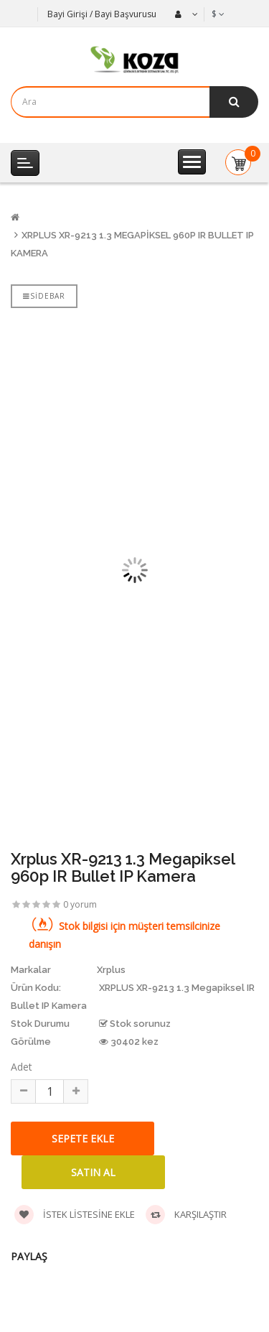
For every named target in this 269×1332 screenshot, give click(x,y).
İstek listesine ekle (74, 1214)
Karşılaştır (186, 1214)
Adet (21, 1066)
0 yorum (80, 904)
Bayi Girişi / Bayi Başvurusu (101, 14)
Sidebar (44, 296)
